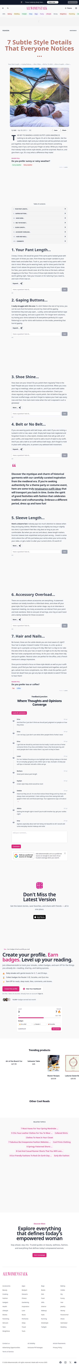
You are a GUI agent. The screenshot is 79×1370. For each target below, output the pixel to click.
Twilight (24, 14)
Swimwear (63, 1323)
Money (56, 14)
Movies (4, 1315)
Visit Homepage (39, 1255)
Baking (10, 14)
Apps (23, 1286)
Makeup (44, 1311)
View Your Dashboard (32, 989)
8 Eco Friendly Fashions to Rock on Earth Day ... (31, 1155)
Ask (64, 289)
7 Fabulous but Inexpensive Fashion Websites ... (29, 1142)
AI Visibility (31, 1343)
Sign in (40, 994)
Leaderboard (22, 1029)
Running (44, 1319)
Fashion (5, 1298)
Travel (24, 1327)
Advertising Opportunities (11, 1347)
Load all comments (19, 713)
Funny (42, 14)
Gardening (25, 1302)
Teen (4, 1327)
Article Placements (59, 1343)
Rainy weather (28, 165)
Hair (61, 1302)
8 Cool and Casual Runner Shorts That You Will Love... (39, 1151)
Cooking (5, 1294)
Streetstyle (44, 1323)
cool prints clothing (62, 1142)
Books (43, 1290)
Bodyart (24, 1290)
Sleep (30, 14)
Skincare (5, 1323)
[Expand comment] (18, 801)
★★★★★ (73, 30)
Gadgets (5, 1302)
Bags (36, 14)
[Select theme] (68, 8)
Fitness (24, 1298)
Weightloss (63, 14)
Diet (42, 1294)
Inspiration (25, 1306)
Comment (16, 846)
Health (4, 1306)
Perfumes (25, 1319)
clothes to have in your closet (39, 1137)
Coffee (19, 688)
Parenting (72, 14)
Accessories (6, 1286)
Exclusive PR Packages (35, 1347)
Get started (56, 1029)
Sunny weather (16, 165)
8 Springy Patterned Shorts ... (39, 1146)
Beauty (4, 1290)
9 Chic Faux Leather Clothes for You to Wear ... (31, 1133)
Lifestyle (48, 14)
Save (54, 130)
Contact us (6, 1343)
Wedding (16, 14)
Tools (23, 1331)
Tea (13, 688)
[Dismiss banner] (65, 853)
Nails (42, 1315)
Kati (15, 130)
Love (23, 1311)
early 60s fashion (61, 1155)
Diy (61, 1294)
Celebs (62, 1290)
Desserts (25, 1294)
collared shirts (61, 1133)
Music (24, 1315)
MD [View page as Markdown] (30, 130)
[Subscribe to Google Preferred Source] (23, 855)
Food (43, 1298)
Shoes (62, 1319)
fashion (5, 30)
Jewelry (62, 1306)
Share (63, 130)
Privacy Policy (57, 1347)
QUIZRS (65, 167)
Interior (43, 1306)
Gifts (3, 14)
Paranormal (64, 1315)
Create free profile (11, 989)
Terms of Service (8, 1352)
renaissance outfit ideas (47, 488)
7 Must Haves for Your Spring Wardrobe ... (39, 1128)
